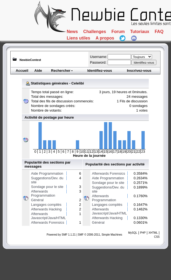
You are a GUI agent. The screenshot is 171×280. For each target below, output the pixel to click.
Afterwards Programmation (43, 193)
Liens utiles (145, 44)
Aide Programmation (47, 173)
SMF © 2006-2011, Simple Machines (100, 234)
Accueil (22, 71)
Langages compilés (46, 205)
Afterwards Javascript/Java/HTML (48, 216)
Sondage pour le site (47, 187)
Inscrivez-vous (139, 71)
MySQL (132, 232)
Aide (38, 71)
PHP (143, 232)
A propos (82, 55)
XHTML (153, 232)
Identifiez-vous (99, 71)
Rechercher (62, 71)
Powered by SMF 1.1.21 (61, 234)
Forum (146, 34)
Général (37, 200)
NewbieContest (30, 59)
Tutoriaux (83, 44)
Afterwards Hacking (46, 209)
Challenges (110, 34)
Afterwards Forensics (47, 222)
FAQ (112, 44)
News (76, 34)
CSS (157, 236)
